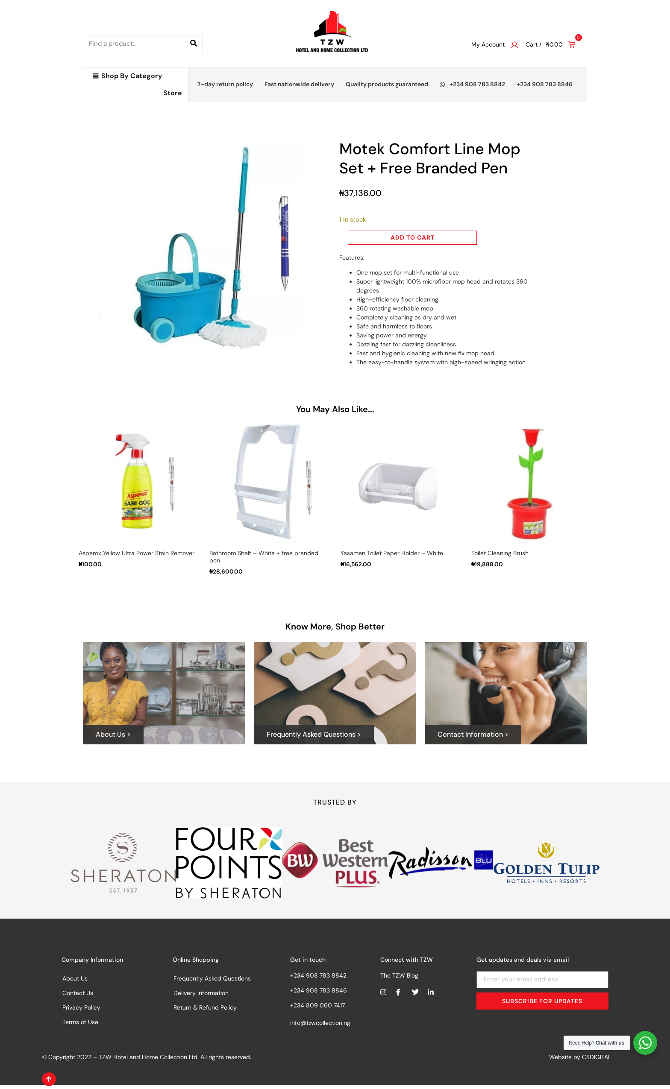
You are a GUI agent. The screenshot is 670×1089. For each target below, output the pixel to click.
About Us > (113, 738)
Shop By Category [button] (131, 75)
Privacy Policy (81, 1012)
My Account (488, 44)
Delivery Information (201, 997)
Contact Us (77, 997)
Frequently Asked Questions (212, 983)
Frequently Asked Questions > (314, 738)
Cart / (533, 44)
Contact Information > (473, 738)
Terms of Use (80, 1026)
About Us (75, 983)
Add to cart (413, 237)
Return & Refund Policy (205, 1012)
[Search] (193, 43)
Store (172, 92)
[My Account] (514, 44)
